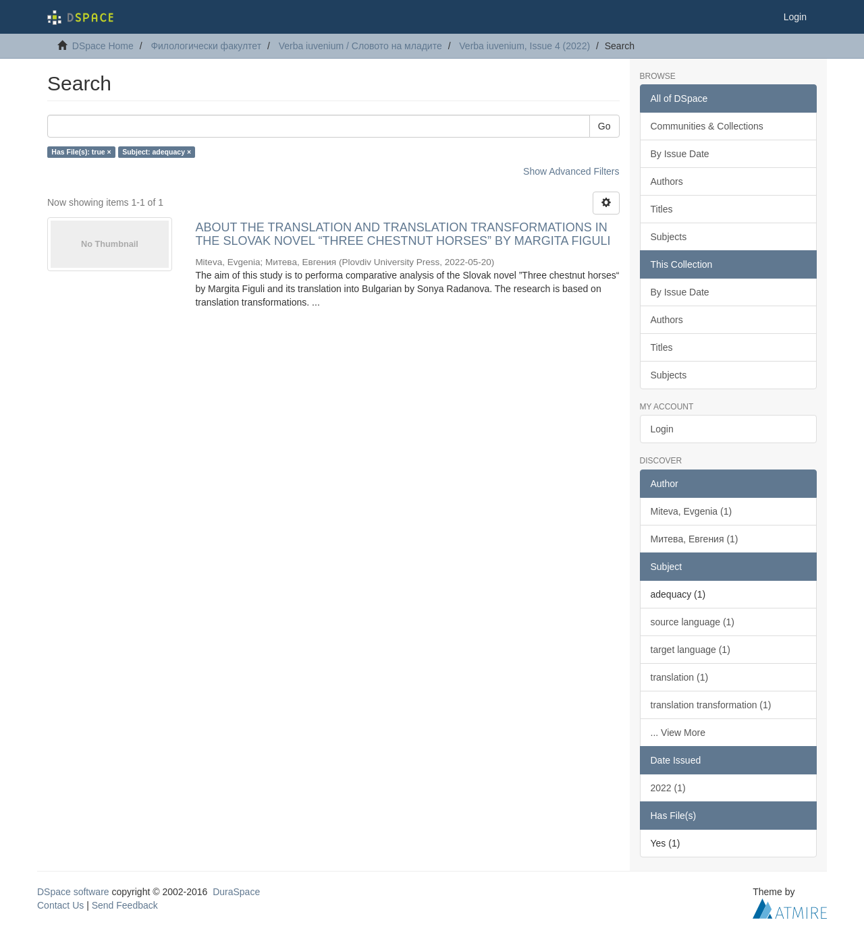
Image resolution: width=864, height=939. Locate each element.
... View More (678, 732)
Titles (662, 209)
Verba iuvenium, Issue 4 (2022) (524, 45)
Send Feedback (125, 905)
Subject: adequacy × (156, 152)
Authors (667, 181)
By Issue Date (680, 153)
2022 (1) (668, 787)
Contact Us (60, 905)
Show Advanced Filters (571, 171)
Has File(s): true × (81, 152)
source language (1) (693, 622)
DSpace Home (103, 45)
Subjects (669, 236)
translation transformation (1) (711, 705)
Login (662, 429)
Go (604, 126)
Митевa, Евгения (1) (694, 539)
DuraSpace (236, 891)
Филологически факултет (206, 45)
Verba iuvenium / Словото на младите (360, 45)
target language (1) (690, 649)
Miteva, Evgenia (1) (691, 511)
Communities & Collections (707, 126)
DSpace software (73, 891)
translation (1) (680, 677)
